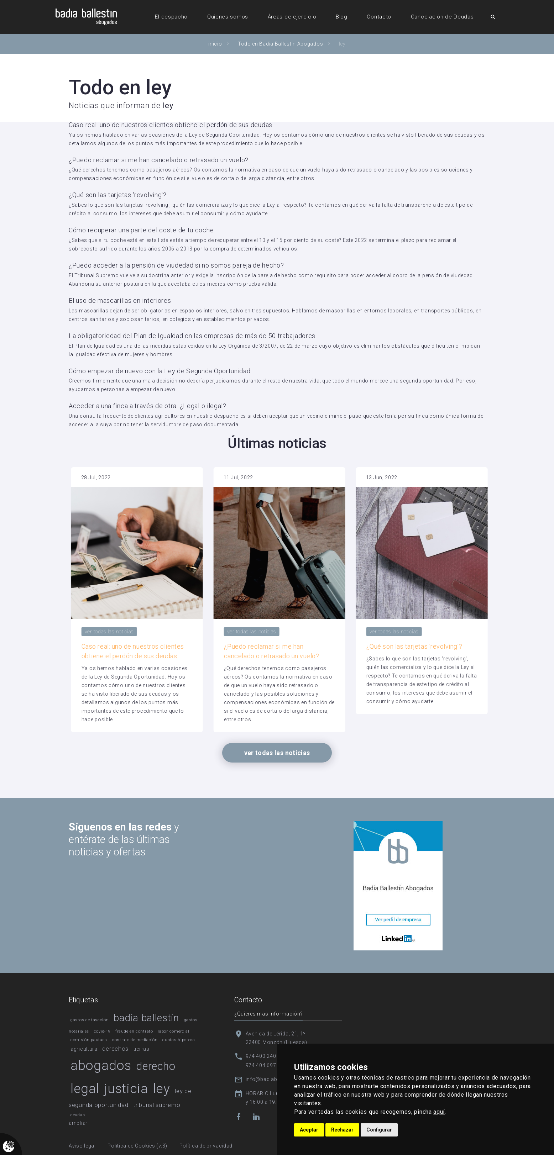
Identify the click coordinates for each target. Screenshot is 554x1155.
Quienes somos (227, 17)
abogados (100, 1065)
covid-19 (102, 1031)
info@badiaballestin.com (277, 1079)
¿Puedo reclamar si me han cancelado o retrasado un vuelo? (159, 160)
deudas (77, 1115)
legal (84, 1088)
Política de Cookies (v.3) (137, 1146)
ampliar (78, 1123)
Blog (341, 17)
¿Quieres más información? (268, 1014)
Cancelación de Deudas (442, 17)
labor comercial (173, 1031)
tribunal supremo (156, 1104)
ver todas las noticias (191, 631)
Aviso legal (82, 1146)
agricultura (84, 1049)
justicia (126, 1088)
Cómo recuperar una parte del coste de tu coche (141, 230)
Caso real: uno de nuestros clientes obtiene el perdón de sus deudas (170, 124)
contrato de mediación (135, 1040)
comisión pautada (88, 1040)
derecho (155, 1066)
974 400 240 (261, 1056)
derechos (115, 1048)
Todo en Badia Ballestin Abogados (280, 44)
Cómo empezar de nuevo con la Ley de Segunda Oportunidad (160, 371)
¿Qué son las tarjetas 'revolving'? (118, 195)
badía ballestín (146, 1018)
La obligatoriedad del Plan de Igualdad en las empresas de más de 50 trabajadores (192, 335)
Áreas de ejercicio (292, 17)
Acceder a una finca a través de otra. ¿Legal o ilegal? (147, 406)
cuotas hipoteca (178, 1040)
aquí (439, 1111)
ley (161, 1088)
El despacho (171, 17)
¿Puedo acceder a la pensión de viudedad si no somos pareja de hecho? (176, 265)
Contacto (379, 17)
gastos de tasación (89, 1020)
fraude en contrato (134, 1031)
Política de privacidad (205, 1146)
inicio (215, 44)
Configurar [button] (379, 1130)
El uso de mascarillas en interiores (120, 300)
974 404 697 (261, 1065)
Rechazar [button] (342, 1130)
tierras (142, 1049)
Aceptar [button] (309, 1130)
